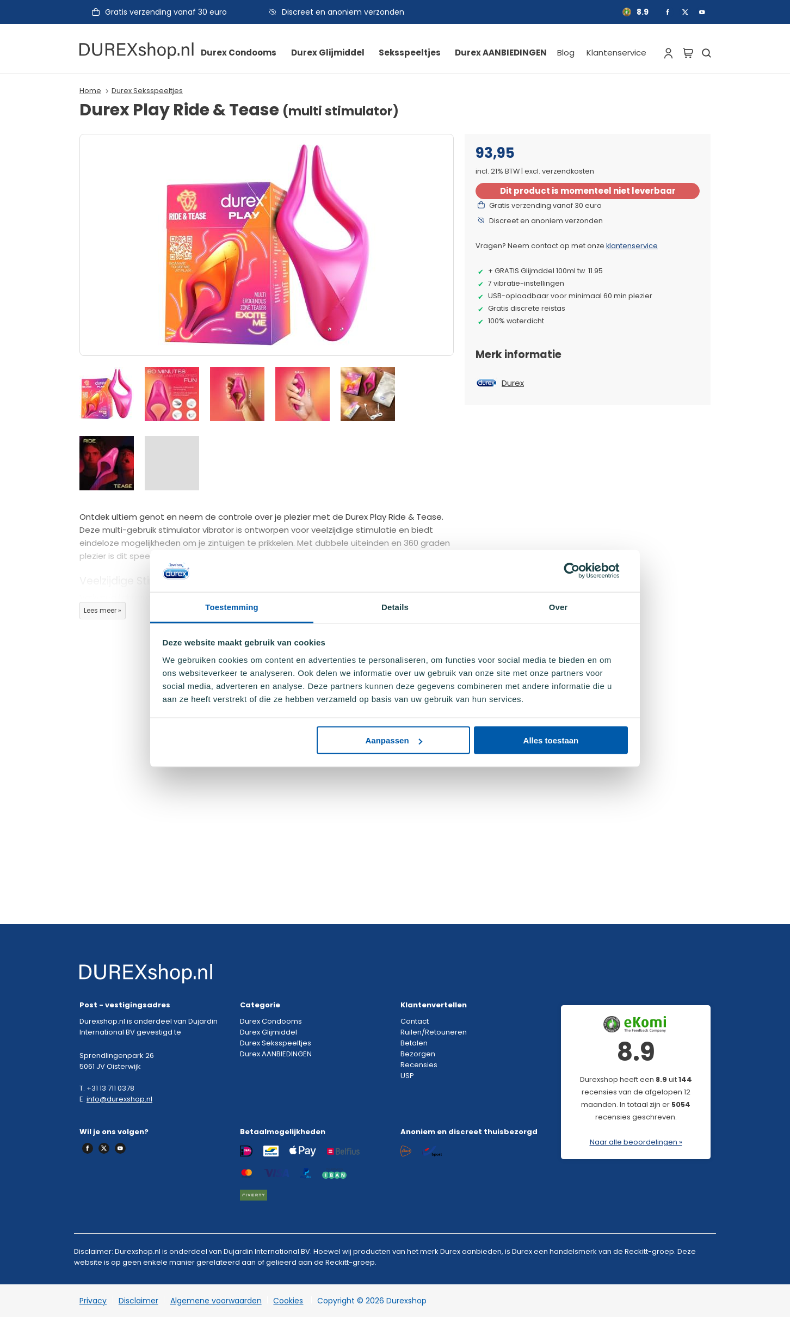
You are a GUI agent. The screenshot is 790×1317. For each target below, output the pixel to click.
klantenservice (632, 245)
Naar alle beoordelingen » (636, 1142)
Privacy (93, 1300)
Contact (414, 1021)
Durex (513, 383)
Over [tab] (558, 606)
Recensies (418, 1065)
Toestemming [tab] (231, 606)
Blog (566, 52)
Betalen (414, 1043)
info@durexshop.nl (119, 1099)
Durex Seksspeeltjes (147, 90)
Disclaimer (138, 1300)
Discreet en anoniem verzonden (343, 12)
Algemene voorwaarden (216, 1300)
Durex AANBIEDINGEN (501, 52)
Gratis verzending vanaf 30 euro (166, 12)
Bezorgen (417, 1054)
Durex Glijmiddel (328, 52)
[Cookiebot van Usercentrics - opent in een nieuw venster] (580, 571)
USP (407, 1075)
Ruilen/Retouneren (433, 1032)
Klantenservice (616, 52)
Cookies (288, 1300)
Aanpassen (394, 740)
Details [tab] (395, 606)
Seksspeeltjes (410, 52)
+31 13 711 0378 (110, 1088)
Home (90, 90)
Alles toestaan (551, 740)
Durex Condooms (238, 52)
